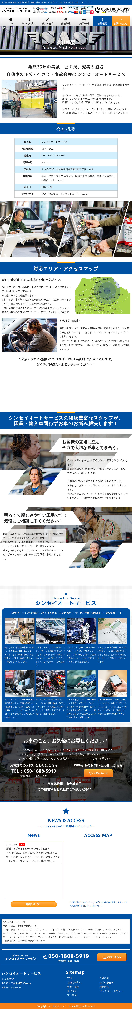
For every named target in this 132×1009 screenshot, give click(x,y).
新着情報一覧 (32, 904)
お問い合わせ (106, 982)
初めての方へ (29, 23)
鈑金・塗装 (47, 23)
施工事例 (84, 23)
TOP (11, 23)
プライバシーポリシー (111, 990)
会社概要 (102, 23)
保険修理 (65, 23)
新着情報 (104, 986)
